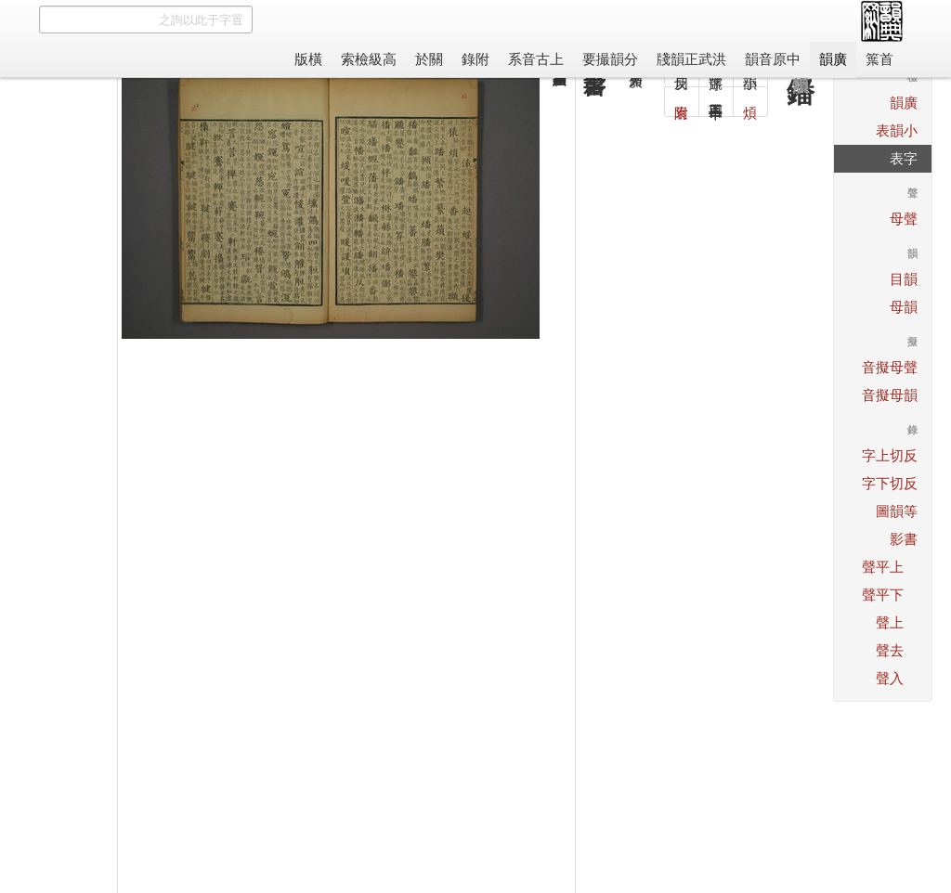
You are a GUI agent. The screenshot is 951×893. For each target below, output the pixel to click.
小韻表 (897, 130)
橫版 (308, 59)
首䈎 (879, 59)
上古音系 (536, 59)
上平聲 (883, 567)
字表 (904, 158)
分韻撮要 (610, 59)
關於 (429, 59)
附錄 (475, 59)
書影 (904, 539)
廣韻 (833, 59)
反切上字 (890, 455)
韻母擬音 (890, 395)
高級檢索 (369, 59)
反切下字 (890, 483)
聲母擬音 (890, 367)
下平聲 (883, 594)
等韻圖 (897, 511)
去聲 (890, 650)
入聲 (890, 678)
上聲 (890, 622)
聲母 (904, 218)
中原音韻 (773, 59)
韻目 (904, 279)
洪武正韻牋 (691, 59)
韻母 (904, 307)
